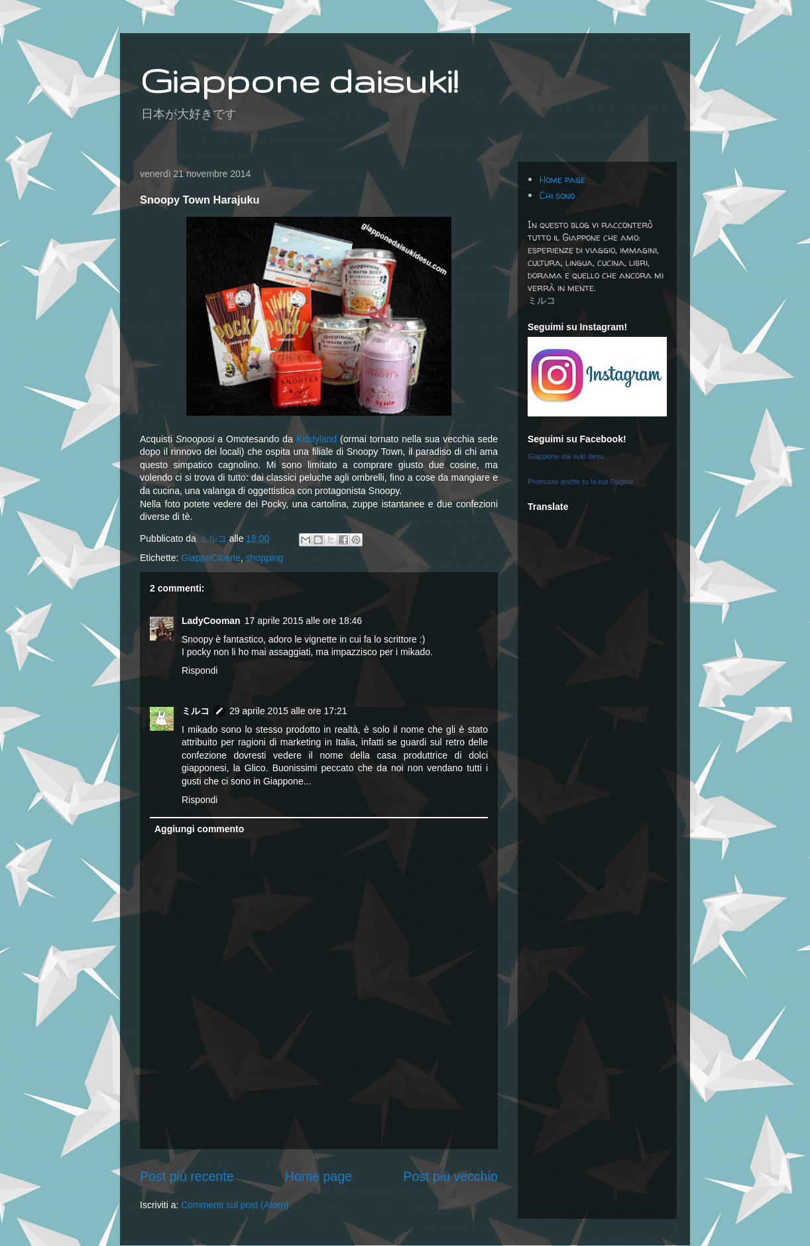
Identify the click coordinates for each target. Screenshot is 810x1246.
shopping (265, 557)
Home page (318, 1176)
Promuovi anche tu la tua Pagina (580, 481)
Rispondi (199, 670)
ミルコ (195, 711)
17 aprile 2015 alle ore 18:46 (303, 620)
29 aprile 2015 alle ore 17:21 (288, 711)
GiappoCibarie (211, 557)
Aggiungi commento (199, 829)
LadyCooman (211, 620)
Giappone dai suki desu (566, 456)
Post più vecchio (450, 1176)
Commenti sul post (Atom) (234, 1205)
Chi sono (557, 195)
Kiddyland (316, 439)
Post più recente (187, 1176)
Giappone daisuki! (299, 80)
